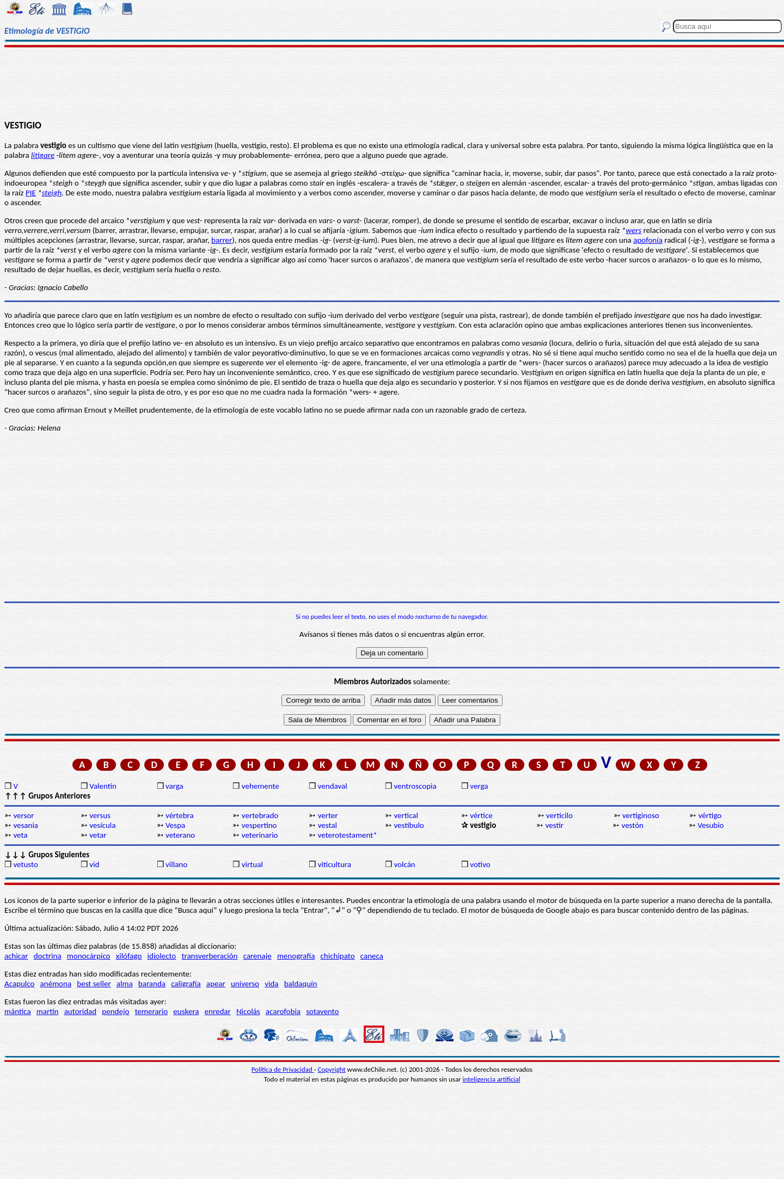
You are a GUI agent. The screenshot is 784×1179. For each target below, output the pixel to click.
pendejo (115, 1011)
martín (47, 1011)
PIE (31, 193)
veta (20, 835)
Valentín (103, 786)
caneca (371, 956)
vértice (481, 815)
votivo (480, 864)
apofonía (648, 240)
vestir (555, 825)
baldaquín (300, 983)
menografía (296, 956)
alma (125, 983)
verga (479, 786)
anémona (56, 983)
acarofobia (283, 1011)
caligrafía (186, 983)
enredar (218, 1011)
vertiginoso (640, 815)
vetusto (25, 864)
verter (328, 815)
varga (174, 786)
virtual (252, 864)
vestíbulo (409, 825)
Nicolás (248, 1011)
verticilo (559, 815)
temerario (151, 1011)
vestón (633, 825)
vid (94, 864)
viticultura (334, 864)
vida (271, 983)
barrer (221, 240)
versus (100, 815)
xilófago (129, 956)
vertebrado (260, 815)
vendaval (332, 786)
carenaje (257, 956)
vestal (327, 825)
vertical (406, 815)
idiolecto (162, 956)
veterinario (260, 835)
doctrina (48, 956)
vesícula (102, 825)
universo (245, 983)
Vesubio (710, 825)
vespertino (259, 825)
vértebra (180, 815)
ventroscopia (415, 786)
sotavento (322, 1011)
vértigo (710, 815)
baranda (152, 983)
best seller (94, 983)
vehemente (260, 786)
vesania (25, 825)
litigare (42, 155)
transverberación (209, 956)
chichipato (338, 956)
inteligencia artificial (491, 1079)
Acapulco (19, 983)
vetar (97, 835)
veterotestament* (347, 835)
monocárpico (89, 956)
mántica (17, 1011)
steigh (52, 193)
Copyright (332, 1069)
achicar (16, 956)
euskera (186, 1011)
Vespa (175, 825)
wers (633, 230)
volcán (404, 864)
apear (215, 983)
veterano (180, 835)
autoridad (80, 1011)
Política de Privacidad (283, 1069)
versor (23, 815)
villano (176, 864)
